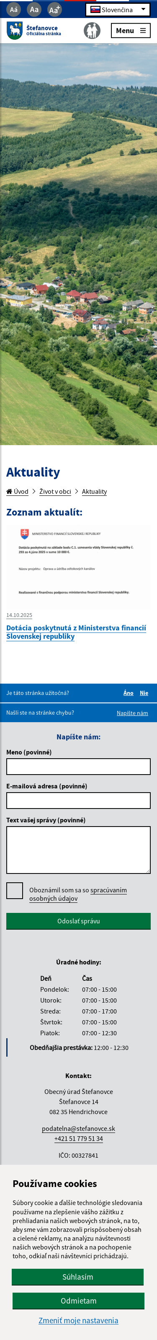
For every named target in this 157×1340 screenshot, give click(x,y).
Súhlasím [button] (77, 1277)
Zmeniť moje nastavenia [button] (78, 1320)
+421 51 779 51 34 (78, 1138)
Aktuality (94, 491)
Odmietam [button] (79, 1301)
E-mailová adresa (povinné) (47, 786)
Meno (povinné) (29, 752)
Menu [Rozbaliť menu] (131, 30)
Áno (130, 693)
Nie (145, 693)
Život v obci (55, 491)
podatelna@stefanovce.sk (78, 1128)
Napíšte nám (132, 713)
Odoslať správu (78, 921)
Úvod (17, 491)
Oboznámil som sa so (78, 894)
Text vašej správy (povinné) (46, 820)
